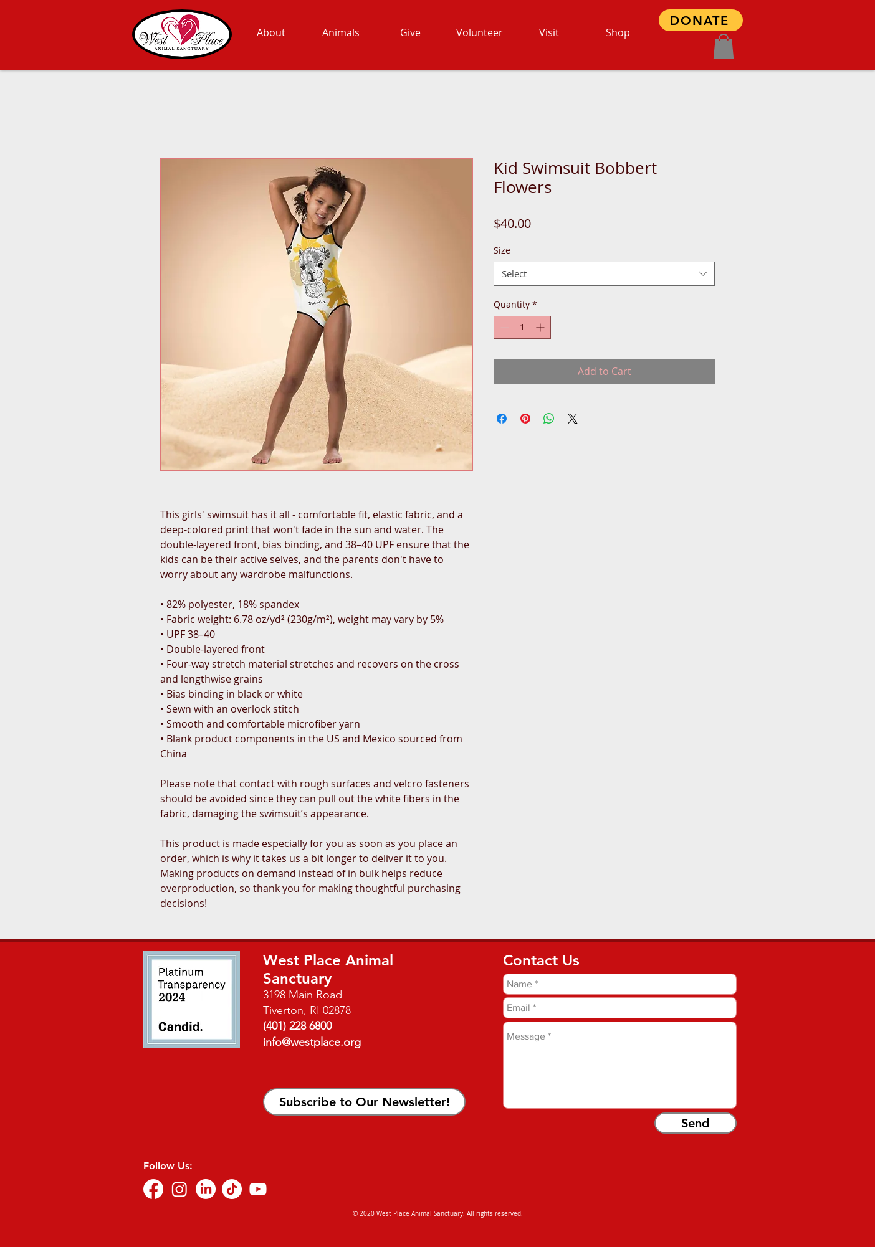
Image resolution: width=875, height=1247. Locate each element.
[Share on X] (572, 418)
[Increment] (541, 327)
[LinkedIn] (206, 1189)
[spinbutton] (522, 327)
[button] (723, 46)
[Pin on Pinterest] (525, 418)
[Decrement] (503, 327)
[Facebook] (153, 1189)
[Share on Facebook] (501, 418)
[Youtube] (258, 1189)
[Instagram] (179, 1189)
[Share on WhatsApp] (549, 418)
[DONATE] (701, 20)
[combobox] (604, 274)
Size (502, 250)
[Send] (695, 1123)
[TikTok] (232, 1189)
